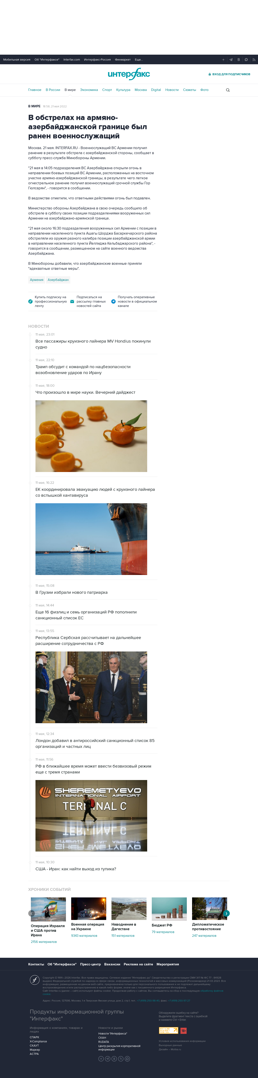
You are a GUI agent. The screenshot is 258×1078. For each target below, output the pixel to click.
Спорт (107, 90)
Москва (141, 90)
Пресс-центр (90, 964)
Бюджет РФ (162, 925)
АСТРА (34, 1054)
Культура (123, 90)
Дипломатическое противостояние (208, 926)
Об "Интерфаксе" (47, 59)
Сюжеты (189, 90)
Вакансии (112, 964)
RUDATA (103, 1042)
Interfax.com (72, 59)
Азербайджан (58, 280)
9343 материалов (84, 936)
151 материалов (122, 936)
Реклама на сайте (138, 964)
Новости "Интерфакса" (112, 1033)
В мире (70, 90)
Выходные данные (170, 1045)
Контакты (36, 964)
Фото (204, 90)
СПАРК (34, 1037)
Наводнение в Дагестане (123, 926)
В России (53, 90)
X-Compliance (38, 1041)
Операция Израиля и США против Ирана (48, 930)
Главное (34, 90)
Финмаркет (123, 59)
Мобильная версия (16, 59)
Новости (172, 90)
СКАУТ (34, 1045)
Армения (36, 280)
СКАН (102, 1038)
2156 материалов (44, 942)
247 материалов (204, 936)
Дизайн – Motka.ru (170, 1049)
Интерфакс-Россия (97, 59)
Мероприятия (168, 964)
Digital (156, 90)
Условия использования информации (182, 1041)
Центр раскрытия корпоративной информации (119, 1047)
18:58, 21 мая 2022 (55, 106)
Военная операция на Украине (87, 926)
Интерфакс (129, 74)
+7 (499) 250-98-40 (148, 1000)
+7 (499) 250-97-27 (179, 1000)
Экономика (89, 90)
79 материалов (163, 932)
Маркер (35, 1050)
